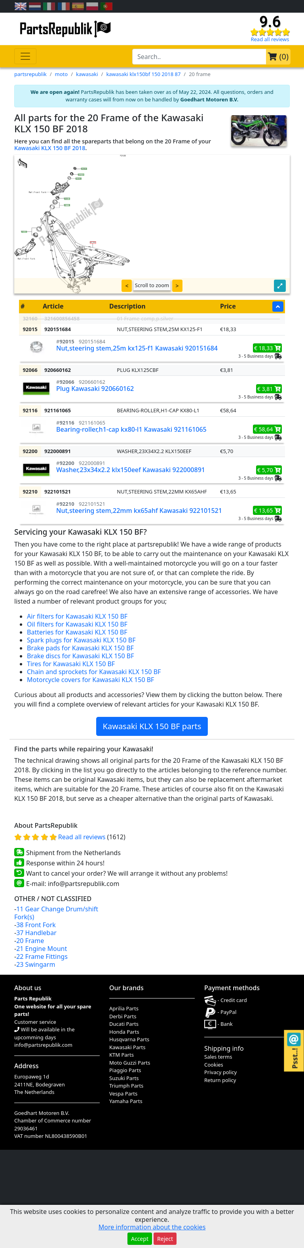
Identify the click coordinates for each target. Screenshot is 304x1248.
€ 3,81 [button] (269, 389)
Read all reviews (82, 837)
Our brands (126, 987)
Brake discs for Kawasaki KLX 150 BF (80, 656)
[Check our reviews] (270, 31)
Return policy (220, 1080)
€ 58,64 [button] (267, 429)
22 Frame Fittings (42, 956)
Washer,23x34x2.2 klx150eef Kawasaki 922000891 (130, 469)
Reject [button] (165, 1238)
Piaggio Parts (125, 1070)
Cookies (213, 1064)
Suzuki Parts (124, 1078)
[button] (280, 286)
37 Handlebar (36, 932)
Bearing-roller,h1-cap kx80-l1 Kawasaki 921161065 (131, 429)
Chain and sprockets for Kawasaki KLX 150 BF (94, 671)
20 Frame (30, 940)
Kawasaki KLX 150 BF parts (152, 726)
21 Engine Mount (41, 948)
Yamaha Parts (125, 1101)
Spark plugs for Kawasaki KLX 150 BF (81, 640)
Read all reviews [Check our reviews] (270, 39)
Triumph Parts (126, 1085)
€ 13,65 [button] (267, 510)
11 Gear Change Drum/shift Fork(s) (56, 913)
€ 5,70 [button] (269, 470)
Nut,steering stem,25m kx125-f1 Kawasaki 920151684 (137, 348)
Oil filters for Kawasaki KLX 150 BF (77, 624)
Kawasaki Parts (127, 1047)
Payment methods (232, 987)
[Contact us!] (293, 1039)
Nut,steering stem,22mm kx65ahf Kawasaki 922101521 (139, 510)
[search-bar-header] (199, 57)
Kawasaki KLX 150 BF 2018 (50, 148)
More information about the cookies (152, 1227)
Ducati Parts (124, 1023)
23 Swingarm (35, 964)
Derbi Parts (122, 1016)
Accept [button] (139, 1238)
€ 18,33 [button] (267, 348)
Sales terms (218, 1056)
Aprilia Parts (124, 1008)
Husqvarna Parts (129, 1039)
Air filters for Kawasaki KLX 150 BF (77, 616)
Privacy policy (220, 1072)
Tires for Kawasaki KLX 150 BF (71, 663)
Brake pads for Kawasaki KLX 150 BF (80, 648)
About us (27, 987)
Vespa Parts (123, 1093)
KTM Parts (121, 1054)
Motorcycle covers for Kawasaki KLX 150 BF (90, 679)
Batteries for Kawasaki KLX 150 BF (77, 632)
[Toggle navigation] (25, 56)
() (278, 56)
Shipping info (224, 1048)
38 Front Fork (36, 924)
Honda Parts (124, 1031)
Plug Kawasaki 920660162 (95, 388)
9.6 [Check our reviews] (270, 21)
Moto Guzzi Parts (129, 1062)
